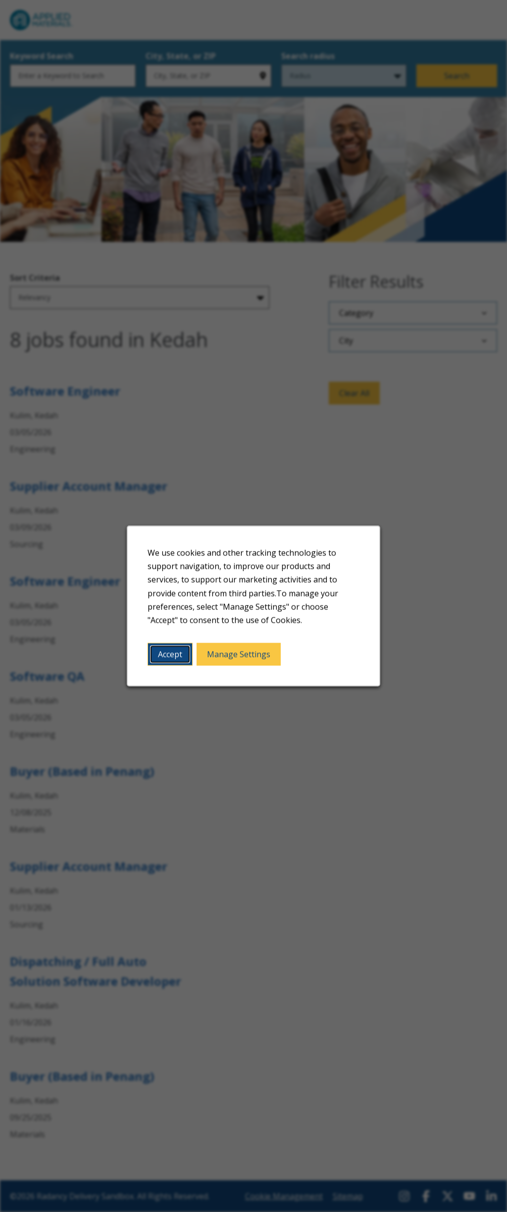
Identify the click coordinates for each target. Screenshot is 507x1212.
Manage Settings (238, 656)
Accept (171, 656)
